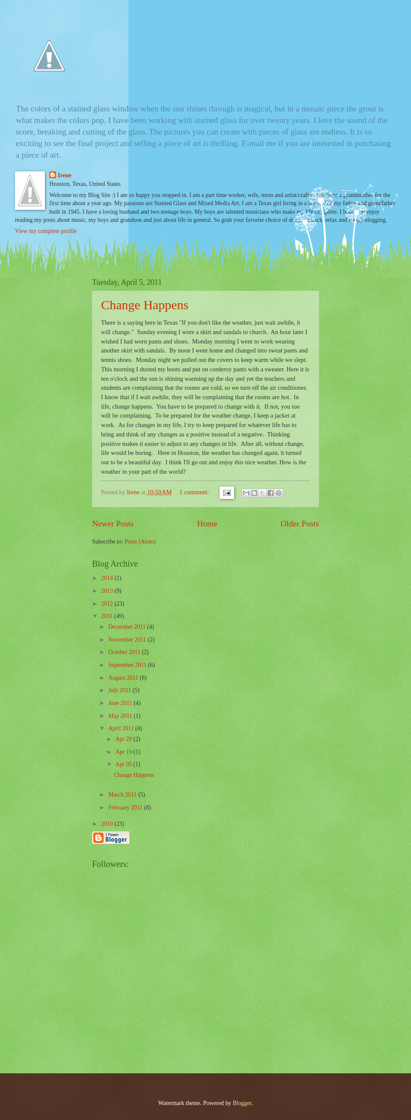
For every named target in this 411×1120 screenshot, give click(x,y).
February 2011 (126, 807)
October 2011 (125, 652)
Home (207, 523)
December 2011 (127, 627)
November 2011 (128, 639)
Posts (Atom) (140, 541)
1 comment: (194, 492)
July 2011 (120, 690)
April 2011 (121, 728)
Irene (64, 175)
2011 (107, 616)
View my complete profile (46, 231)
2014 (107, 578)
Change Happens (144, 305)
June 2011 (121, 703)
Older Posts (299, 523)
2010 (107, 824)
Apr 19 (124, 752)
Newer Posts (113, 523)
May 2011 (121, 716)
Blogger (241, 1103)
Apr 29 (124, 739)
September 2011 (128, 665)
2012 (107, 603)
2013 (107, 591)
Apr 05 (124, 764)
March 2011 (123, 794)
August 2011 (124, 678)
